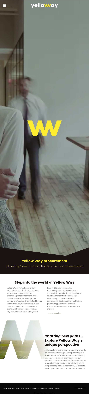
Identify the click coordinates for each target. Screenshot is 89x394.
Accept (80, 389)
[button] (4, 5)
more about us (55, 313)
